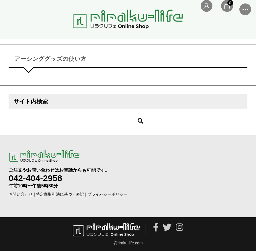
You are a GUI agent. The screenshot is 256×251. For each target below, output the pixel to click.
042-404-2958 (35, 178)
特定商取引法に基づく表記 (60, 194)
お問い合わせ (21, 194)
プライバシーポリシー (107, 194)
